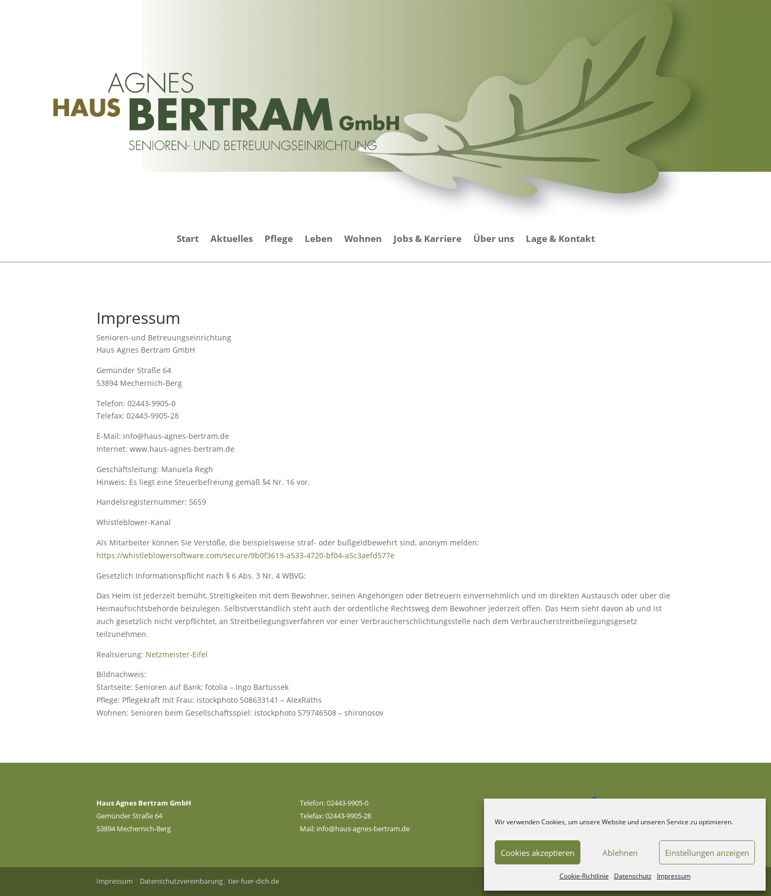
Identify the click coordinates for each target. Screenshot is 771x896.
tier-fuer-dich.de (253, 881)
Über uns (493, 240)
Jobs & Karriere (428, 240)
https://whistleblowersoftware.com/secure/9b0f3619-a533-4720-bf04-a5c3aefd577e (245, 555)
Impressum (674, 875)
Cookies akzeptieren (538, 852)
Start (188, 240)
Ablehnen (620, 852)
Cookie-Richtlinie (584, 875)
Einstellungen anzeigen (707, 852)
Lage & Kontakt (560, 240)
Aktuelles (231, 240)
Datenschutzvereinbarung (181, 881)
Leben (318, 240)
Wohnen (363, 240)
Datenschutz (633, 875)
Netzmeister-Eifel (177, 654)
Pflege (278, 240)
